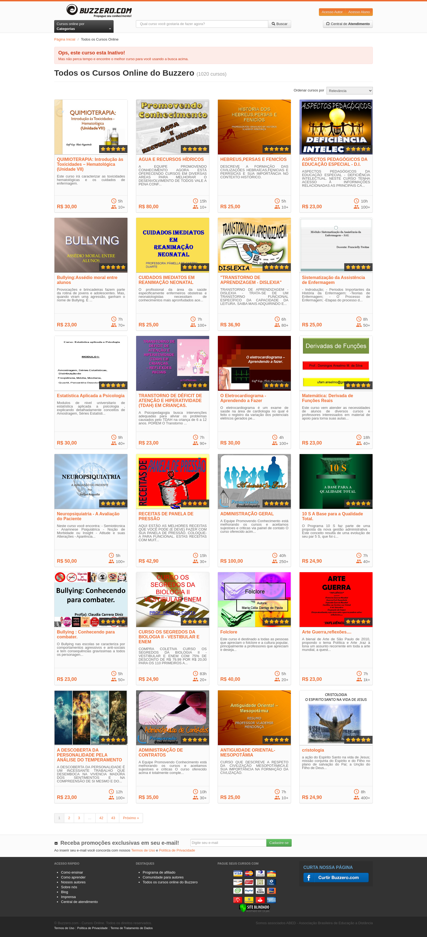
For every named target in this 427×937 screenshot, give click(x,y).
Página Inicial (64, 39)
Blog (64, 892)
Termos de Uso (143, 850)
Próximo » (131, 818)
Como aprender (73, 877)
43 (113, 818)
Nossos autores (73, 882)
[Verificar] (254, 908)
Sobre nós (69, 887)
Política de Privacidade (177, 850)
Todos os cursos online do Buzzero (170, 882)
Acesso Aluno (359, 12)
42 (101, 818)
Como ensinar (72, 872)
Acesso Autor (332, 12)
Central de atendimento (79, 902)
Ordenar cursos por (309, 90)
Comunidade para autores (163, 877)
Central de (348, 24)
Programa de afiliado (159, 872)
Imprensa (68, 897)
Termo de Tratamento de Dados (132, 928)
